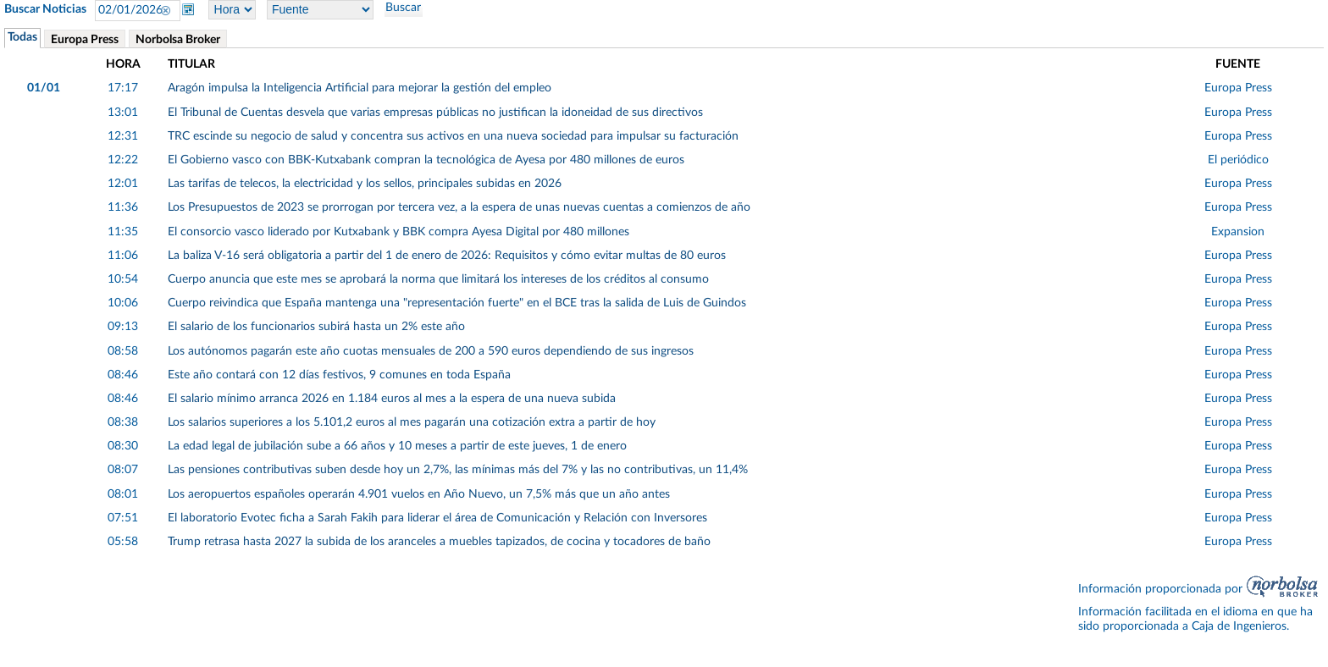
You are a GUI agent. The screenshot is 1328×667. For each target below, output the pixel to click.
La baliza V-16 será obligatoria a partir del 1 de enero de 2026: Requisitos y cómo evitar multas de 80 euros (447, 256)
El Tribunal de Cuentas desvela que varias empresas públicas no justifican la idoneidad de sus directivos (435, 113)
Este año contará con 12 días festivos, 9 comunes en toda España (339, 375)
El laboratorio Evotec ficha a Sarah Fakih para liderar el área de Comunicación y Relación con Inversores (437, 518)
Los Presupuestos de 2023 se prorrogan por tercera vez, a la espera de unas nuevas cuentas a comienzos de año (459, 207)
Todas (22, 37)
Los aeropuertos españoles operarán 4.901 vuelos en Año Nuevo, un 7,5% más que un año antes (419, 494)
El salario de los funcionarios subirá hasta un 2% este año (316, 327)
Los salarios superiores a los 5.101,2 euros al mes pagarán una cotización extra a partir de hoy (412, 422)
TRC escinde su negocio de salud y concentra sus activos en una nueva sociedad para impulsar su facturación (453, 136)
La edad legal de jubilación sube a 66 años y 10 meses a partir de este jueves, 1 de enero (397, 446)
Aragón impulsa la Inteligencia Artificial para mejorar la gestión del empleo (359, 88)
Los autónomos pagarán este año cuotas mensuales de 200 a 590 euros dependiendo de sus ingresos (431, 351)
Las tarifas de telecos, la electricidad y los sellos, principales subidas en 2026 (365, 184)
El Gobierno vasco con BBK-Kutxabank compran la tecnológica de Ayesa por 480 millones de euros (426, 160)
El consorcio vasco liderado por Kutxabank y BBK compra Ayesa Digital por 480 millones (398, 232)
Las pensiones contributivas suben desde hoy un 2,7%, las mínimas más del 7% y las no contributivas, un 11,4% (458, 470)
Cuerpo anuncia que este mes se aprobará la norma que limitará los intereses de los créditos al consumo (438, 279)
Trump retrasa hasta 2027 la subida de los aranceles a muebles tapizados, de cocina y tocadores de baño (439, 542)
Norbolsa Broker (178, 40)
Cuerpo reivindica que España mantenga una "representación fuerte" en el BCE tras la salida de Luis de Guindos (457, 303)
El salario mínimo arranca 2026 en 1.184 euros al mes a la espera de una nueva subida (392, 399)
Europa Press (85, 40)
